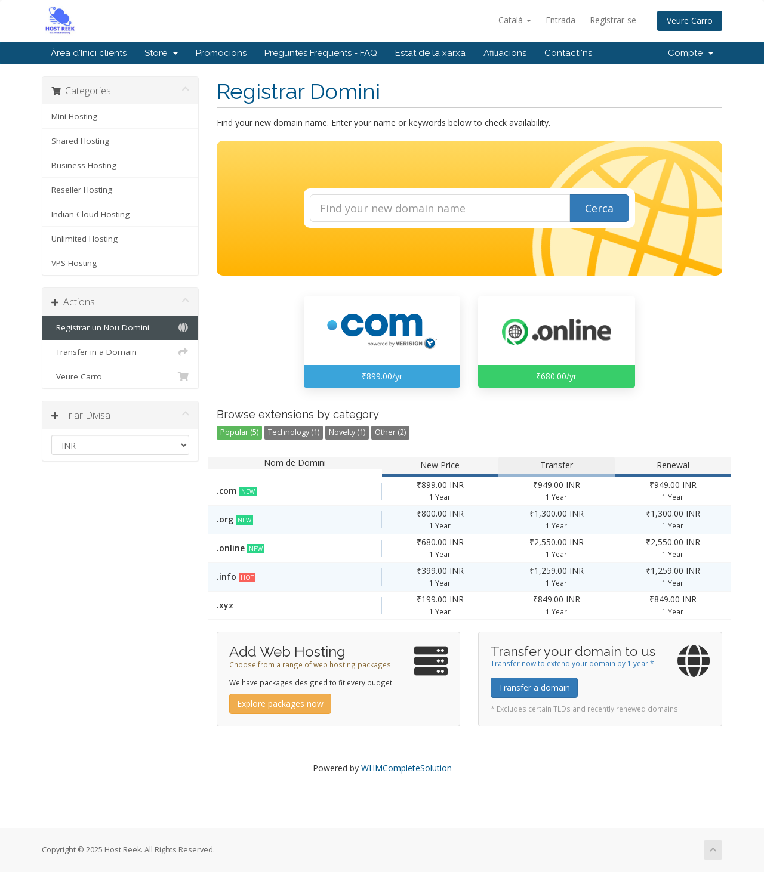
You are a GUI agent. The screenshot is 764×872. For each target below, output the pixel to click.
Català (514, 20)
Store (161, 53)
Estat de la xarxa (430, 53)
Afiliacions (504, 53)
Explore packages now (280, 703)
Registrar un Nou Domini (120, 327)
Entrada (560, 20)
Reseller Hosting (81, 189)
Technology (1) (293, 432)
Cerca (599, 208)
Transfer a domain (534, 687)
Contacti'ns (568, 53)
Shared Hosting (80, 140)
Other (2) (390, 432)
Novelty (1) (347, 432)
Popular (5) (239, 432)
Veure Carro (690, 20)
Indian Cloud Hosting (90, 214)
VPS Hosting (74, 263)
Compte (690, 53)
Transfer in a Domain (120, 352)
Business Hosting (83, 165)
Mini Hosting (74, 116)
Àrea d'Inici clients (89, 53)
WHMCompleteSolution (406, 768)
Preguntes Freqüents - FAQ (320, 53)
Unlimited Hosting (84, 238)
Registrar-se (613, 20)
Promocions (221, 53)
